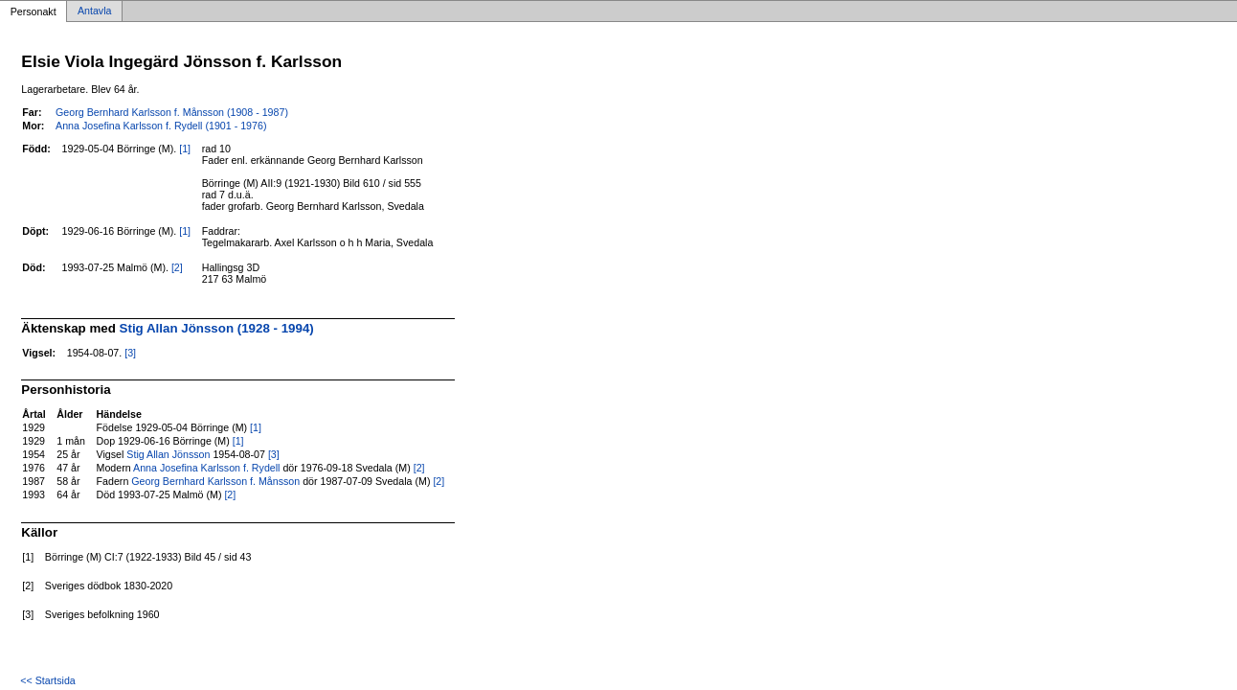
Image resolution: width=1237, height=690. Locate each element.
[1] (185, 148)
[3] (130, 352)
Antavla (95, 11)
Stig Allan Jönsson (168, 454)
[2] (177, 267)
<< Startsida (47, 680)
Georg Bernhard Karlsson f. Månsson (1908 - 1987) (172, 112)
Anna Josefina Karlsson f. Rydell (206, 467)
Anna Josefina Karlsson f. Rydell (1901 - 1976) (161, 125)
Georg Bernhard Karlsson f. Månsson (215, 481)
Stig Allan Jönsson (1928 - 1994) (217, 328)
